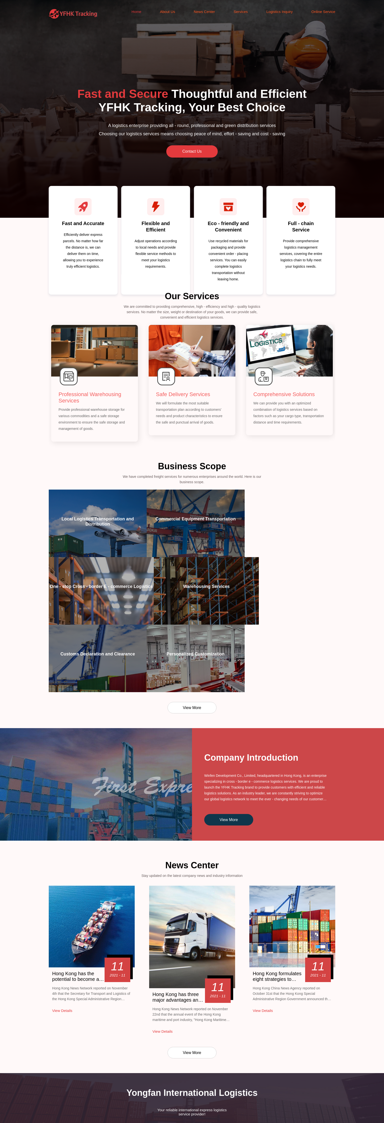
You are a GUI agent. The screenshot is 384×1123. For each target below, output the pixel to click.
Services (241, 12)
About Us (167, 12)
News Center (204, 12)
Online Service (323, 12)
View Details (62, 945)
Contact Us (192, 151)
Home (136, 12)
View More (192, 642)
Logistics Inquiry (279, 12)
